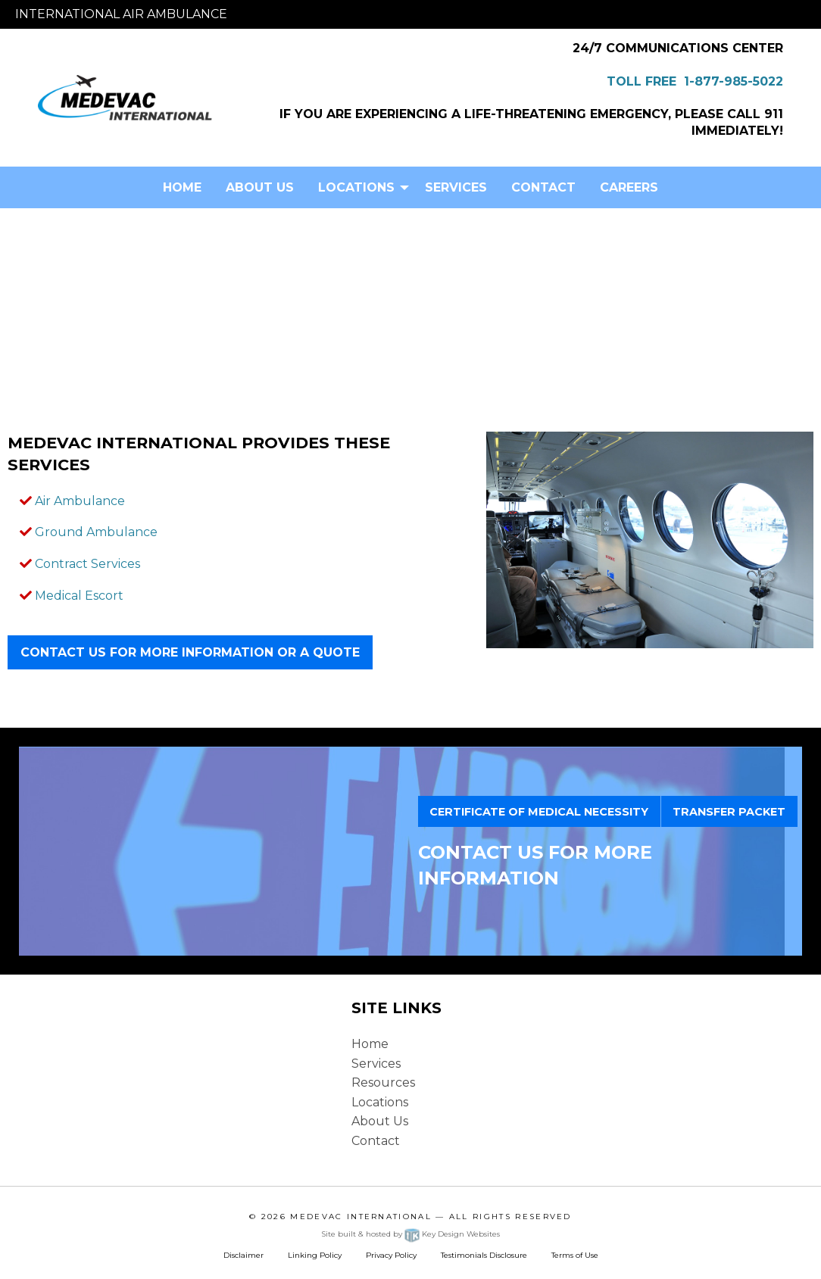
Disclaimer (243, 1255)
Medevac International (361, 1216)
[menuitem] (182, 187)
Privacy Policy (391, 1255)
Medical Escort (79, 595)
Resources (383, 1082)
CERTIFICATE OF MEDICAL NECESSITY (538, 812)
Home (182, 187)
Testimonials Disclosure (484, 1255)
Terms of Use (574, 1255)
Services (456, 187)
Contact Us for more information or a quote (190, 652)
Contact (543, 187)
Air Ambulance (80, 501)
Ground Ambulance (96, 532)
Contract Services (87, 564)
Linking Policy (315, 1255)
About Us (260, 187)
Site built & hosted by (410, 1234)
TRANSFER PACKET (729, 812)
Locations (356, 187)
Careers (629, 187)
